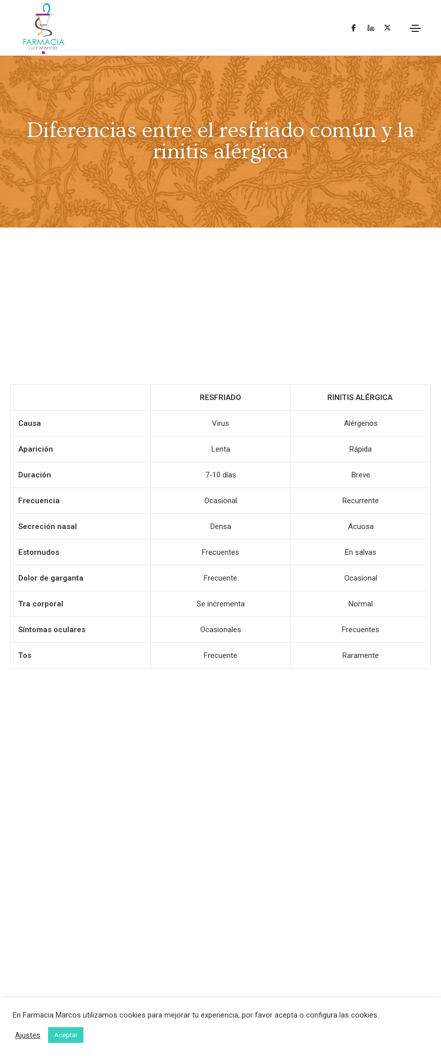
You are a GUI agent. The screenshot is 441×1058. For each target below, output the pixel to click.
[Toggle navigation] (415, 28)
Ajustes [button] (27, 1035)
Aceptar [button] (65, 1035)
